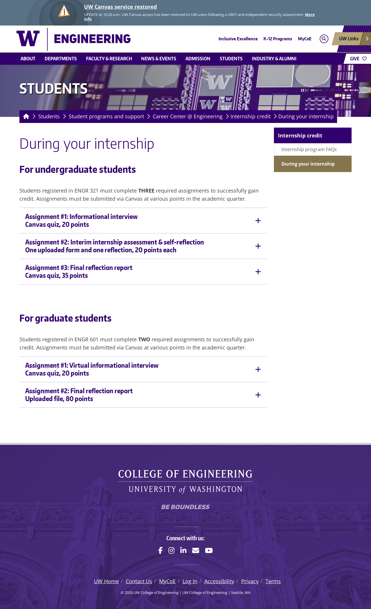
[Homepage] (25, 116)
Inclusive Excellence (238, 38)
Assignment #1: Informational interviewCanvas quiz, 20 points (81, 220)
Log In (190, 581)
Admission (198, 58)
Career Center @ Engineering (188, 116)
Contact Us (139, 581)
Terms (273, 581)
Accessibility (219, 581)
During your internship (306, 116)
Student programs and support (106, 116)
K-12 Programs (277, 38)
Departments (61, 58)
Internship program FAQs (309, 149)
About (28, 58)
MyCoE (305, 38)
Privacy (250, 581)
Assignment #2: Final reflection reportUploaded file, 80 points (79, 395)
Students (231, 58)
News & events (158, 58)
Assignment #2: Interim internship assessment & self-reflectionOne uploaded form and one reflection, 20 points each (114, 246)
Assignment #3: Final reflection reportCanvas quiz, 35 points (78, 271)
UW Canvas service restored (120, 6)
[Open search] (323, 38)
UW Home (106, 581)
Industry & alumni (274, 58)
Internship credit (250, 116)
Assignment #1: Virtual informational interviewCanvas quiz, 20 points (92, 369)
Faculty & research (109, 58)
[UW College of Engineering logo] (143, 39)
